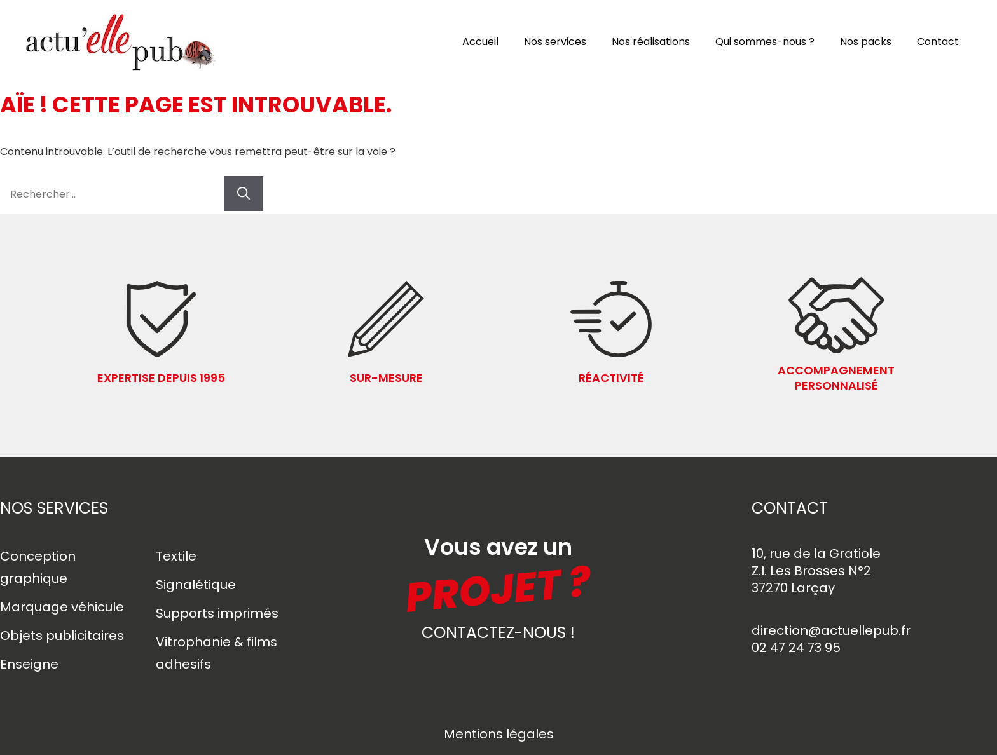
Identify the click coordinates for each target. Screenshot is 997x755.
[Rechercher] (243, 193)
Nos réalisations (651, 41)
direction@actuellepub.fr (831, 630)
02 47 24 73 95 (796, 647)
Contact (938, 41)
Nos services (555, 41)
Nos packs (865, 41)
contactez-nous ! (498, 633)
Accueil (480, 41)
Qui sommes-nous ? (765, 41)
